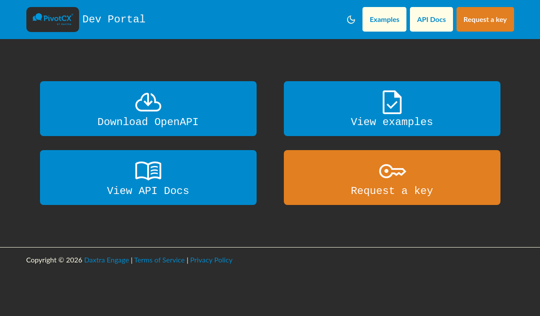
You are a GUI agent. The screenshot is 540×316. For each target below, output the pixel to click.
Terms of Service (159, 259)
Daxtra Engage (106, 259)
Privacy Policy (211, 259)
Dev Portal (86, 19)
